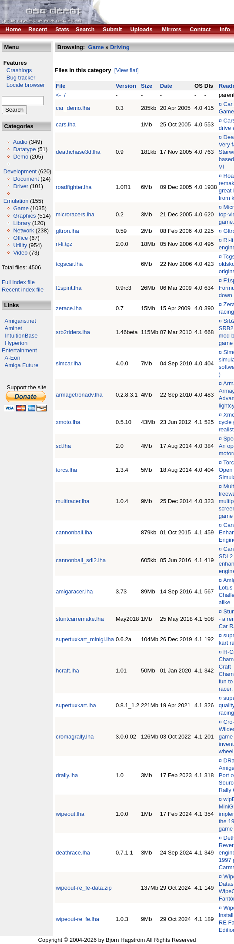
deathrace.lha (73, 852)
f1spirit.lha (68, 288)
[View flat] (126, 70)
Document (26, 179)
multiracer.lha (72, 501)
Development (20, 171)
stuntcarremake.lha (80, 619)
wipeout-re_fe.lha (77, 919)
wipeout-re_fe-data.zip (84, 887)
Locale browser (23, 85)
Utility (20, 245)
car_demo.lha (73, 108)
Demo (20, 156)
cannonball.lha (74, 532)
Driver (20, 186)
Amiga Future (22, 365)
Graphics (24, 215)
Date (166, 86)
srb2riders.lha (73, 332)
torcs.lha (66, 470)
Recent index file (22, 289)
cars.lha (66, 124)
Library (21, 223)
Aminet (13, 328)
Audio (20, 142)
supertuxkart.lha (76, 705)
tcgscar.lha (69, 264)
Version (126, 86)
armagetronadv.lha (79, 394)
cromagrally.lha (75, 736)
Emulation (16, 201)
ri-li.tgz (64, 244)
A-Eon (12, 357)
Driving (120, 47)
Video (20, 252)
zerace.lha (69, 308)
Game (20, 208)
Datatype (24, 149)
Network (23, 230)
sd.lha (63, 446)
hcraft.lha (67, 670)
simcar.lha (68, 363)
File (60, 86)
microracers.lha (75, 214)
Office (20, 238)
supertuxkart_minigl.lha (85, 639)
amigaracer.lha (74, 591)
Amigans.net (20, 321)
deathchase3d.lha (78, 152)
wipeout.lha (70, 814)
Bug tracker (18, 77)
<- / (61, 95)
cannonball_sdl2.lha (81, 560)
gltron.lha (67, 231)
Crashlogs (17, 70)
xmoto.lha (68, 422)
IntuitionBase (21, 335)
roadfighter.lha (73, 187)
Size (146, 86)
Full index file (18, 282)
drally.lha (67, 775)
